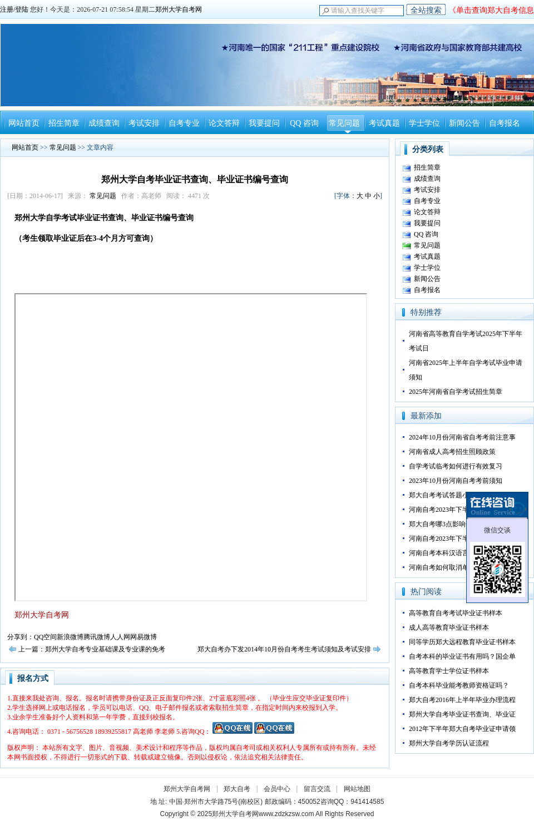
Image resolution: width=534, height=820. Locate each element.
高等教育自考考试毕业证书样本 (455, 613)
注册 (6, 9)
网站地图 (357, 789)
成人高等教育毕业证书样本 (449, 627)
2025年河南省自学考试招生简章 (455, 392)
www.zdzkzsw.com (286, 814)
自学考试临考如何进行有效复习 (455, 466)
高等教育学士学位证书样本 (449, 671)
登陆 (21, 9)
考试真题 (384, 123)
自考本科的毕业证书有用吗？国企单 (462, 656)
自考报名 (504, 123)
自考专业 (184, 123)
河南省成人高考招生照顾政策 (452, 452)
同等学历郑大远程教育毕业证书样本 (462, 642)
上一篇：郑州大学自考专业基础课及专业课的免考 (91, 649)
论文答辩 (224, 123)
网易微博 (143, 637)
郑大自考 (237, 789)
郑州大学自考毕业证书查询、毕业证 (462, 714)
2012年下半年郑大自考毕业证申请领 (462, 729)
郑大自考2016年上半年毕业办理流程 (462, 700)
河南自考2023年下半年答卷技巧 (455, 509)
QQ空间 (45, 637)
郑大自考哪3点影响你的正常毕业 (457, 524)
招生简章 (64, 123)
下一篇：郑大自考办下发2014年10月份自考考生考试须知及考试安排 (271, 649)
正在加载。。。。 (190, 447)
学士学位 (424, 123)
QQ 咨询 (304, 123)
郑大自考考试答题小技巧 (445, 495)
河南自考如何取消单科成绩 (449, 567)
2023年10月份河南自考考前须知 (455, 481)
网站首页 (23, 123)
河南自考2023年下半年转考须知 (455, 538)
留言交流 (317, 789)
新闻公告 (464, 123)
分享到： (20, 637)
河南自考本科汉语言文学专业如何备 (462, 553)
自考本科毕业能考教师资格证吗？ (459, 685)
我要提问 (264, 123)
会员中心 (277, 789)
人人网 (120, 637)
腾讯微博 (96, 637)
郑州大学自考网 (178, 9)
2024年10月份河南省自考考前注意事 (462, 437)
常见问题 (344, 123)
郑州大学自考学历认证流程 (449, 743)
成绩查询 (104, 123)
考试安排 (144, 123)
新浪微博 (70, 637)
